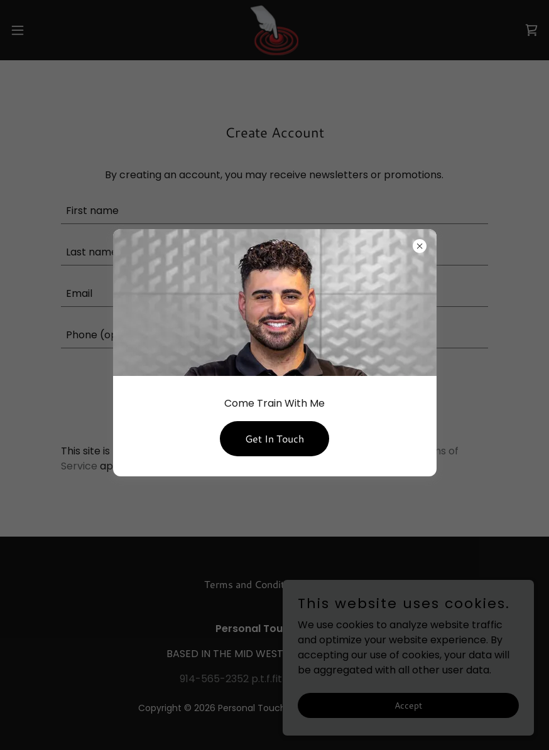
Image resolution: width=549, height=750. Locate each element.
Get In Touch (274, 438)
